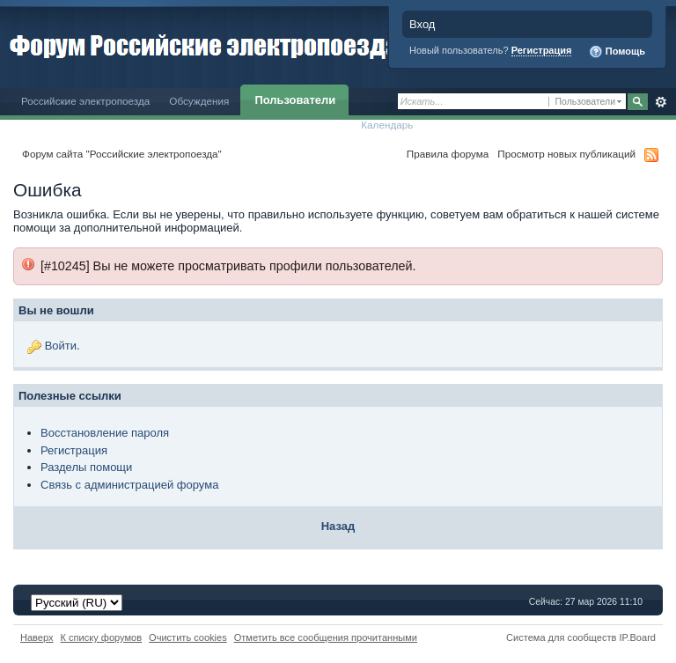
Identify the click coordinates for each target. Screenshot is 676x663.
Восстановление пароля (104, 432)
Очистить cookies (188, 637)
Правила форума (448, 153)
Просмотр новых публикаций (566, 153)
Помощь (617, 52)
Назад (338, 526)
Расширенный (661, 102)
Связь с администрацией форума (129, 484)
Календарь (387, 124)
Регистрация (541, 50)
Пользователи (294, 100)
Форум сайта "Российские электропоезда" (122, 153)
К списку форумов (102, 637)
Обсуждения (199, 101)
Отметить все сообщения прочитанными (325, 637)
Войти (61, 345)
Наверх (37, 637)
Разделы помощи (86, 467)
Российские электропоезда (85, 101)
